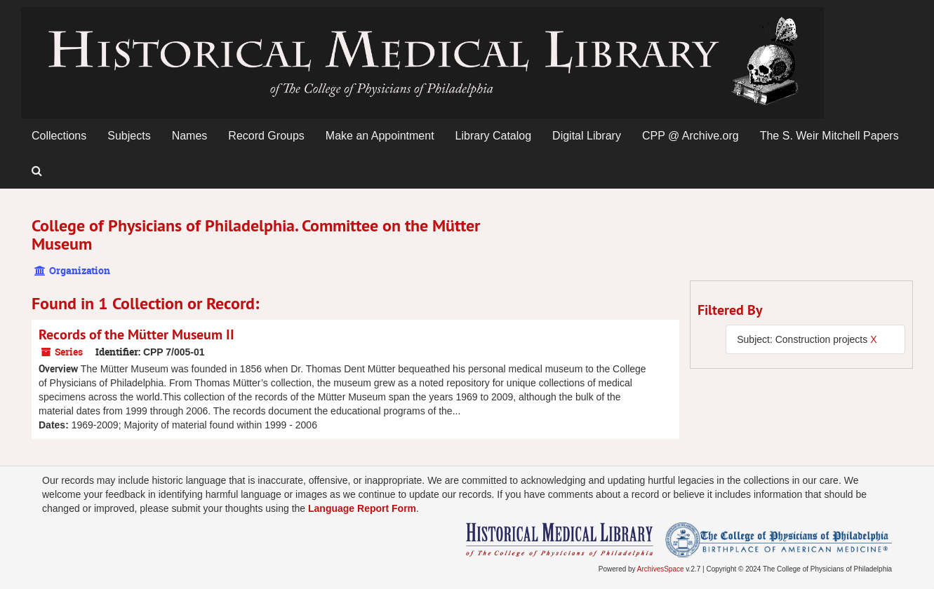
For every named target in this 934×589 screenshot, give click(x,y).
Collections (59, 136)
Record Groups (266, 136)
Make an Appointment (380, 136)
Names (190, 136)
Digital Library (586, 136)
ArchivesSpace (660, 569)
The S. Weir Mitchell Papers (829, 136)
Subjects (128, 136)
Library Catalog (493, 136)
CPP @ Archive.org (690, 136)
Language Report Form (362, 508)
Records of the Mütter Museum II (136, 334)
